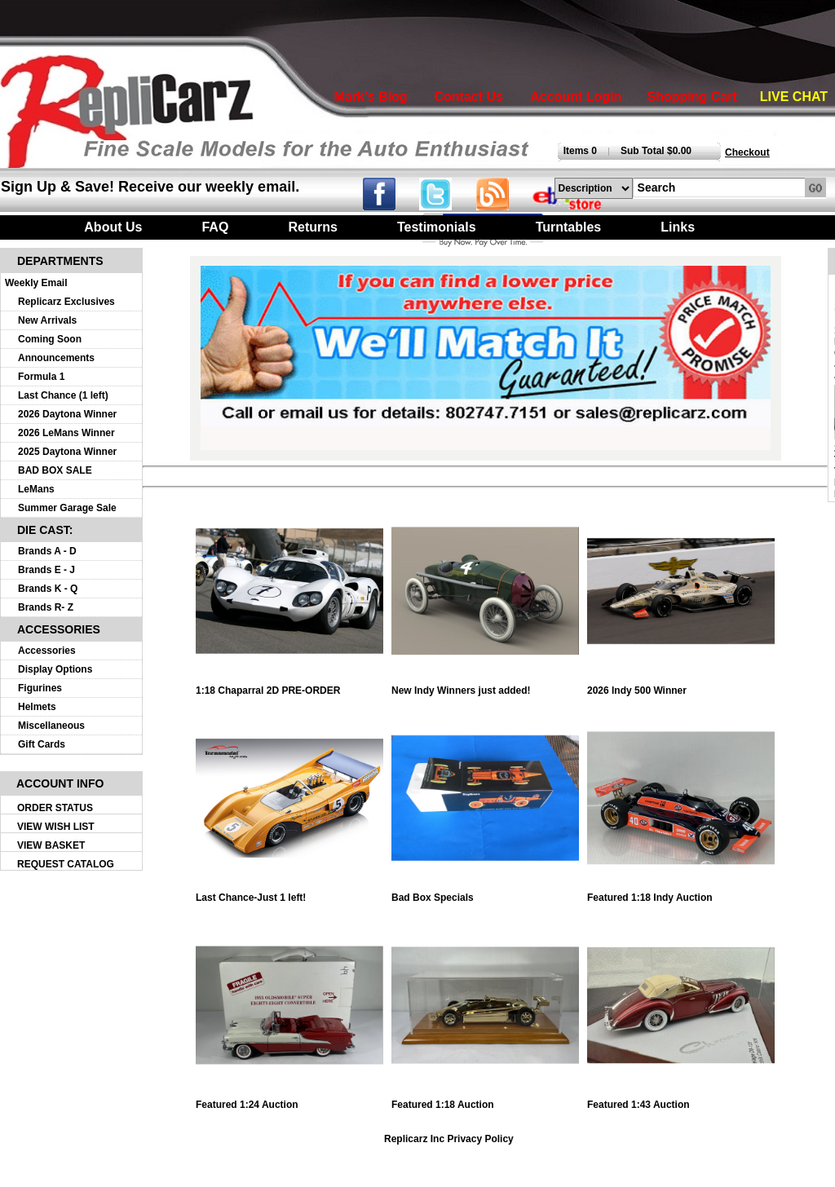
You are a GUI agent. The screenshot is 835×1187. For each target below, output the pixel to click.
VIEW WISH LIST (56, 826)
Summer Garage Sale (67, 508)
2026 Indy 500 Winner (681, 686)
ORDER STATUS (55, 808)
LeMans (36, 489)
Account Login (575, 97)
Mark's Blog (371, 97)
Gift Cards (41, 744)
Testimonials (436, 227)
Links (677, 227)
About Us (113, 227)
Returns (312, 227)
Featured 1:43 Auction (681, 1100)
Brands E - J (46, 570)
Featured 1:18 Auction (485, 1100)
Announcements (56, 358)
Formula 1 (41, 376)
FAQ (214, 227)
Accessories (47, 650)
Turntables (569, 227)
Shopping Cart (692, 97)
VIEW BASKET (51, 845)
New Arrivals (47, 320)
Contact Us (468, 97)
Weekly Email (36, 283)
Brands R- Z (45, 607)
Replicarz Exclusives (66, 301)
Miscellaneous (51, 725)
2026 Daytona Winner (67, 414)
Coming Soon (50, 339)
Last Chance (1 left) (63, 395)
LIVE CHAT (794, 97)
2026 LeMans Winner (66, 433)
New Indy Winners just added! (485, 686)
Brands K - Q (47, 588)
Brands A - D (47, 551)
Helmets (37, 707)
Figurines (40, 688)
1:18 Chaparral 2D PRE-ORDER (289, 686)
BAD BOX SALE (55, 470)
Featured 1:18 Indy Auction (681, 893)
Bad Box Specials (485, 893)
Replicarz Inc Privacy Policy (449, 1139)
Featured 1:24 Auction (289, 1100)
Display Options (55, 669)
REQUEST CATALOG (65, 864)
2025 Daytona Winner (67, 451)
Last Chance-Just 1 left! (289, 893)
